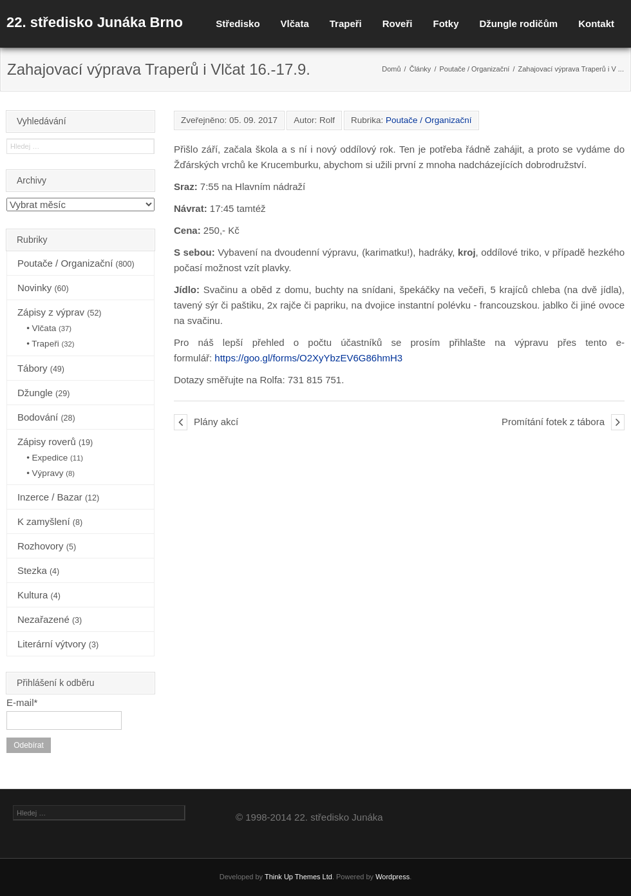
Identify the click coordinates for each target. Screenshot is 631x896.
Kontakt (596, 23)
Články (420, 69)
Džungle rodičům (518, 23)
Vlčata (295, 23)
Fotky (445, 23)
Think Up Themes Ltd (298, 877)
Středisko (237, 23)
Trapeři (346, 23)
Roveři (397, 23)
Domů (391, 69)
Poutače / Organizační (475, 69)
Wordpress (392, 877)
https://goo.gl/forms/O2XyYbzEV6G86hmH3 (308, 357)
